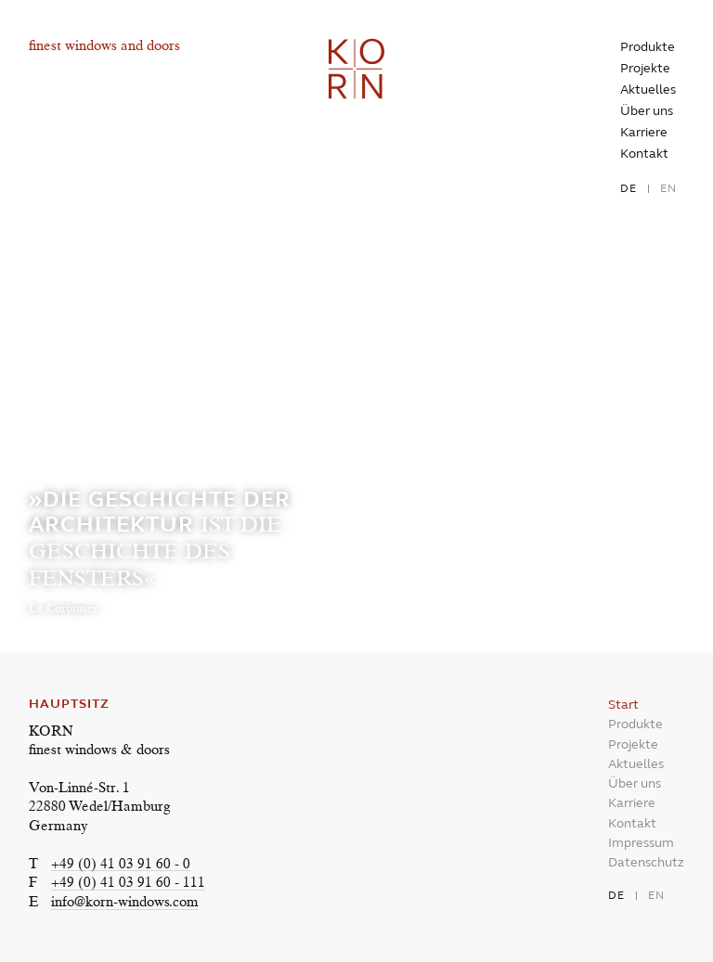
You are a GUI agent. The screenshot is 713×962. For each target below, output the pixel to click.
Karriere (644, 132)
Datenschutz (646, 862)
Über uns (646, 111)
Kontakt (644, 153)
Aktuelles (648, 89)
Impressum (641, 843)
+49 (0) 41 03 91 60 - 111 (128, 884)
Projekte (645, 68)
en (668, 188)
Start (623, 704)
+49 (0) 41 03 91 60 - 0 (120, 865)
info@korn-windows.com (125, 903)
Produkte (647, 47)
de (628, 188)
